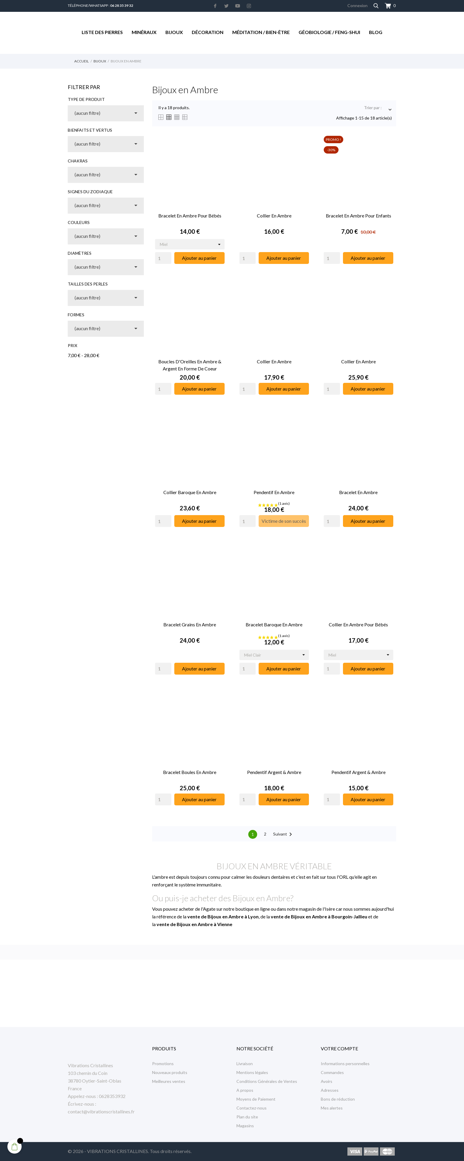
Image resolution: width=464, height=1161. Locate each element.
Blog (375, 32)
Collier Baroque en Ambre (189, 492)
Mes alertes (332, 1107)
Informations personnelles (345, 1063)
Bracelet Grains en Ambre (189, 624)
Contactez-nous (251, 1107)
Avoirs (326, 1081)
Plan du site (247, 1116)
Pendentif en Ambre (274, 492)
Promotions (163, 1063)
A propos (244, 1090)
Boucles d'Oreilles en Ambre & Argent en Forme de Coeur (189, 365)
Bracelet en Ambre (358, 492)
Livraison (244, 1063)
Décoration (207, 32)
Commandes (332, 1072)
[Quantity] (163, 258)
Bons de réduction (338, 1099)
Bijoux (174, 32)
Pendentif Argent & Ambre (274, 772)
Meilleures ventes (168, 1081)
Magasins (245, 1125)
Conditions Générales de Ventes (266, 1081)
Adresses (330, 1090)
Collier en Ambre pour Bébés (358, 624)
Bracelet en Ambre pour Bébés (189, 215)
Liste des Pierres (102, 32)
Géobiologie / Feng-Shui (329, 32)
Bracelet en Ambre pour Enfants (358, 215)
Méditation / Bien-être (261, 32)
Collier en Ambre (274, 215)
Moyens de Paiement (256, 1099)
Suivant (283, 834)
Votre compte (339, 1048)
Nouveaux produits (169, 1072)
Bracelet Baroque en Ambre (274, 624)
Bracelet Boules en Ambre (189, 772)
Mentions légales (252, 1072)
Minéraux (144, 32)
